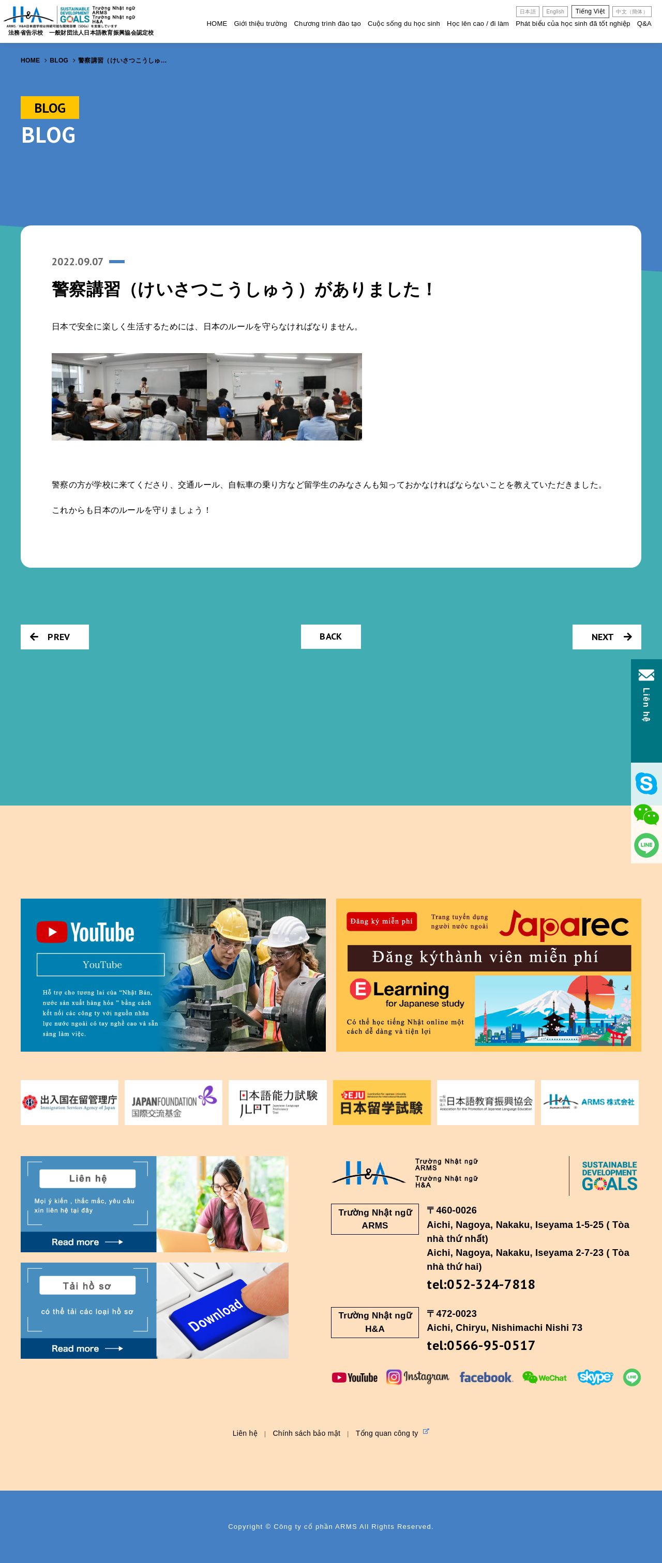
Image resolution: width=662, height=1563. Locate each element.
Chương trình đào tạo (327, 23)
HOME (216, 23)
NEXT (612, 637)
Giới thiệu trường (260, 23)
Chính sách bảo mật (306, 1433)
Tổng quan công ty (393, 1432)
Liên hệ (245, 1433)
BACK (331, 636)
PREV (50, 637)
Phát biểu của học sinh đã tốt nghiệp (573, 23)
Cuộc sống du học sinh (404, 23)
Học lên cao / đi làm (478, 23)
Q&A (644, 23)
